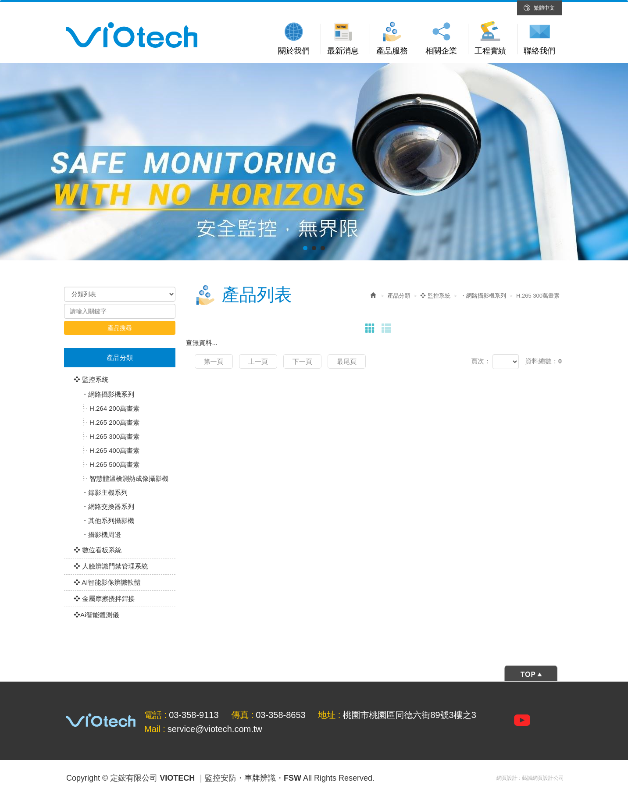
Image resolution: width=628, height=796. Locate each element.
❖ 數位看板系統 (97, 550)
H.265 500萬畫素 (114, 464)
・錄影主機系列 (105, 492)
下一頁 (302, 361)
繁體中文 (544, 8)
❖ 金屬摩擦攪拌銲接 (104, 598)
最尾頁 (347, 361)
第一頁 (214, 361)
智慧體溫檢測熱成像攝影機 (128, 478)
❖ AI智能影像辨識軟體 (107, 582)
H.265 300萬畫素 (114, 436)
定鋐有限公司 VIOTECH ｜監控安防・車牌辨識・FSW (131, 35)
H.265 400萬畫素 (114, 450)
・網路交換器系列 (108, 506)
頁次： (481, 361)
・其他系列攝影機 (108, 520)
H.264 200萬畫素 (114, 408)
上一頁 (258, 361)
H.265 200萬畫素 (114, 422)
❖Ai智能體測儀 (96, 614)
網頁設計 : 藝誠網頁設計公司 (530, 778)
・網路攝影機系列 (108, 394)
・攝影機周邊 (101, 534)
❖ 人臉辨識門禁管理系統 (111, 566)
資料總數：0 (543, 361)
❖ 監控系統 (91, 379)
